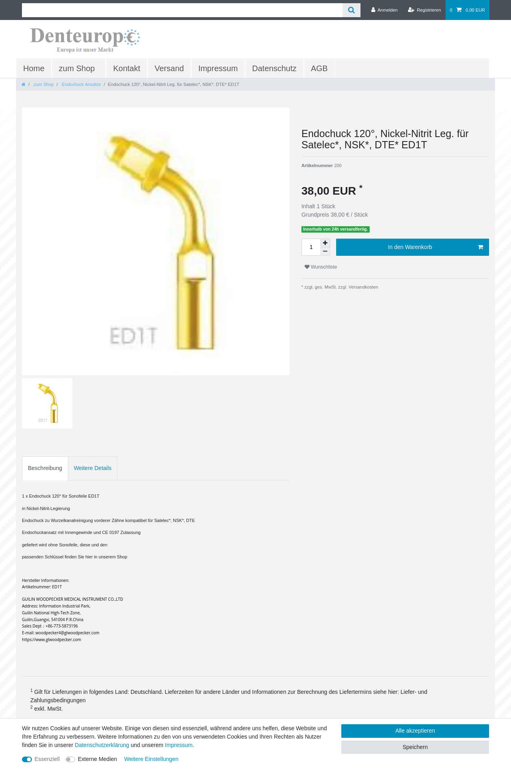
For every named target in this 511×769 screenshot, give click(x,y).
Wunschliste (321, 267)
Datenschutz (274, 68)
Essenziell (47, 759)
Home (33, 68)
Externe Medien (97, 759)
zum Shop (77, 68)
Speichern (415, 747)
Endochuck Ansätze (81, 84)
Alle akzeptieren (415, 730)
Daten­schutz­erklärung (102, 745)
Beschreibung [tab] (45, 468)
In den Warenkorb (435, 247)
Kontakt (126, 68)
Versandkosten (362, 287)
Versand (169, 68)
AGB (319, 68)
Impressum (218, 68)
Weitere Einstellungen (151, 759)
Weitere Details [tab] (93, 468)
